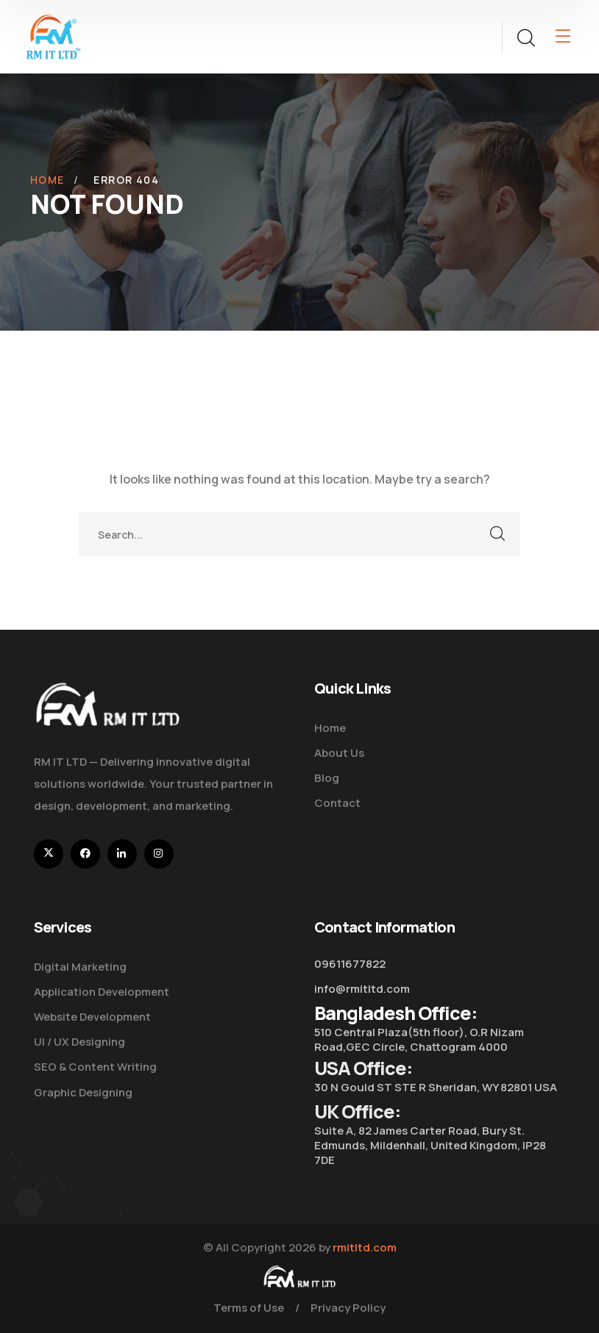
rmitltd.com (365, 1247)
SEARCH (498, 534)
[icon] (48, 854)
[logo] (53, 35)
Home (47, 180)
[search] (525, 38)
